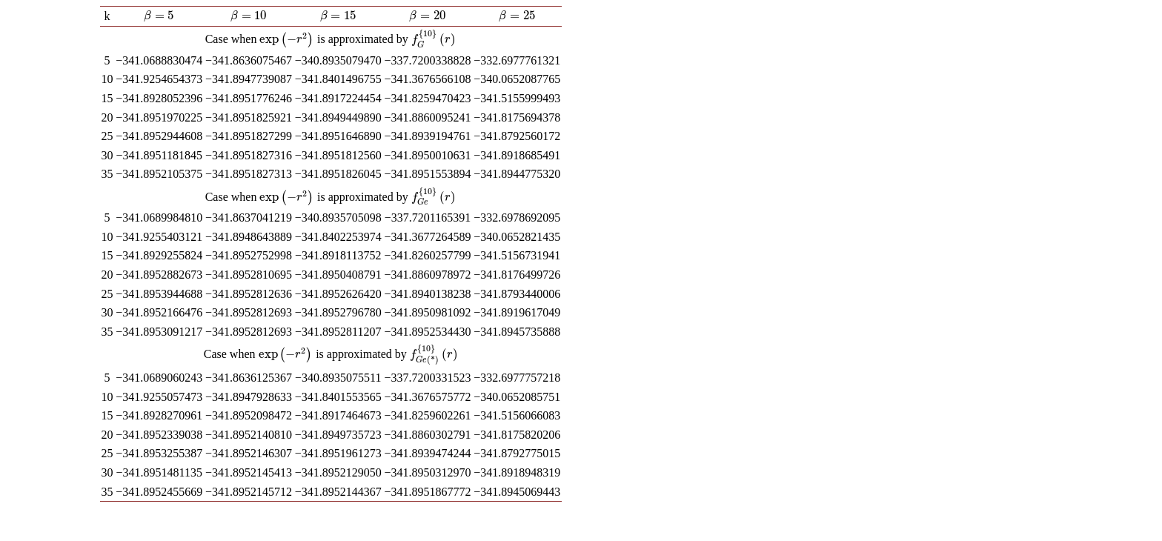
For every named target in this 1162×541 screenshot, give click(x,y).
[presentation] (159, 15)
